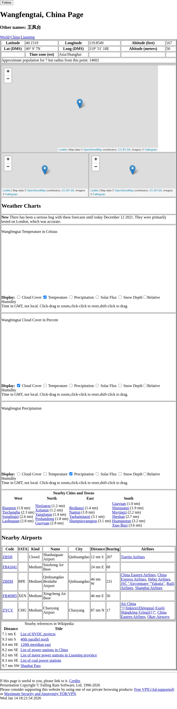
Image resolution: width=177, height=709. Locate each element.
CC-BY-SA (124, 149)
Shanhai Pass (30, 666)
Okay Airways (158, 617)
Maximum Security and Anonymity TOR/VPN (40, 694)
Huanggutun (121, 521)
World (5, 37)
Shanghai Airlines (148, 588)
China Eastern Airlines (138, 575)
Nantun (74, 512)
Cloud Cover (31, 297)
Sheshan (118, 517)
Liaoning (28, 37)
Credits (74, 681)
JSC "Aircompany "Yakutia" (143, 584)
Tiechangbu (11, 512)
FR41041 (10, 567)
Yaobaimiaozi (79, 517)
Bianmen (9, 508)
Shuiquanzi (120, 508)
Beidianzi (76, 508)
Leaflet (63, 149)
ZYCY (8, 610)
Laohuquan (10, 521)
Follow (6, 2)
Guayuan (119, 504)
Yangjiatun (43, 514)
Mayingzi (119, 512)
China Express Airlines (144, 577)
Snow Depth (132, 297)
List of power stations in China (44, 650)
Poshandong (44, 519)
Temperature (58, 297)
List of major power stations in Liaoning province (58, 655)
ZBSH (7, 557)
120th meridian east (35, 644)
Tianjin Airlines (133, 557)
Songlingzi (10, 517)
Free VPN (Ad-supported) (154, 689)
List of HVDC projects (37, 634)
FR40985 (10, 596)
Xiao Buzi (120, 525)
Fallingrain (151, 149)
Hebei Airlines (159, 579)
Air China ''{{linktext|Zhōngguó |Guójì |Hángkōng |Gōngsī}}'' (143, 608)
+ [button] (8, 71)
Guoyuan (42, 523)
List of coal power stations (40, 660)
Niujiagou (43, 506)
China (15, 37)
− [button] (8, 79)
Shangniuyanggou (83, 521)
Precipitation (84, 297)
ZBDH (8, 581)
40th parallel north (34, 639)
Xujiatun (42, 510)
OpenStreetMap (92, 149)
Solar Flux (108, 297)
